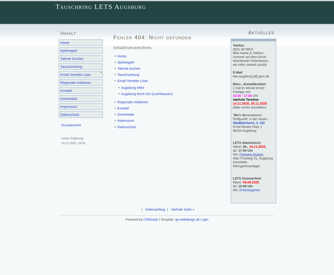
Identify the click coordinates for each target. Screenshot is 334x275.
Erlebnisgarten (249, 190)
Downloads (68, 98)
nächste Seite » (183, 209)
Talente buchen (72, 59)
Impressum (68, 106)
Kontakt (66, 91)
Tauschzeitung (71, 67)
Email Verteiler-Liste (75, 75)
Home (65, 43)
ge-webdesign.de (187, 219)
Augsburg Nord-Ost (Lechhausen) (147, 94)
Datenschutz (70, 114)
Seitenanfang (155, 209)
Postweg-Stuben (251, 154)
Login (204, 219)
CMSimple (150, 219)
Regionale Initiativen (75, 83)
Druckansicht (71, 125)
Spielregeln (69, 51)
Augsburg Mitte (132, 88)
